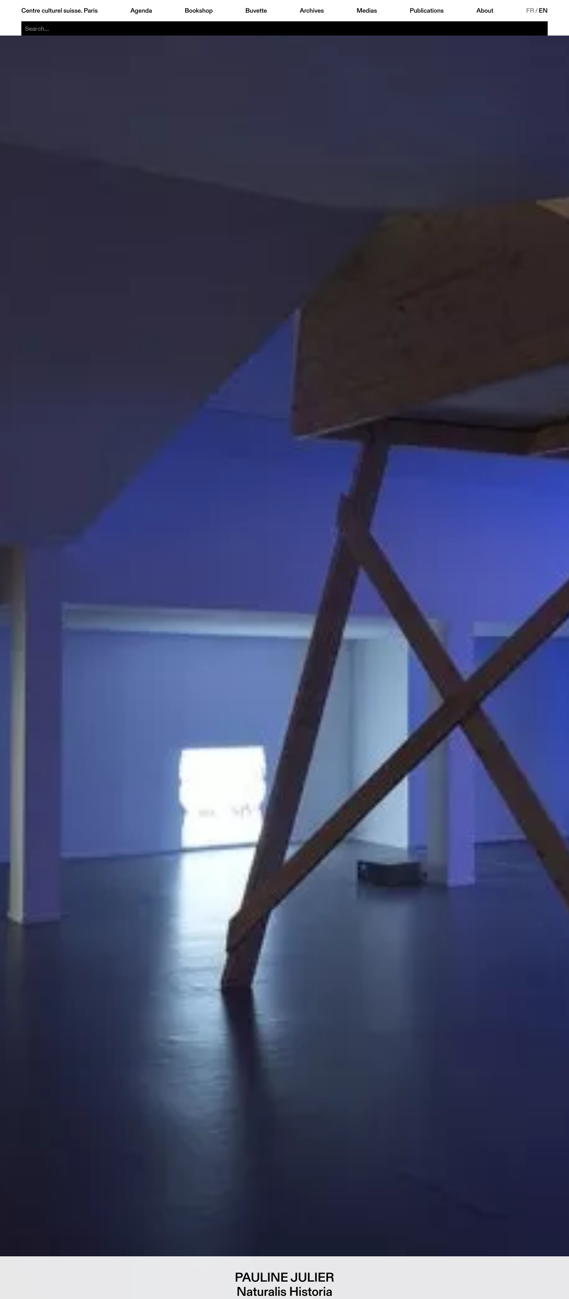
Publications (427, 10)
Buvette (256, 10)
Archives (312, 10)
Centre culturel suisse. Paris (59, 10)
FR (530, 10)
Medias (366, 10)
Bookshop (199, 10)
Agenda (141, 10)
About (485, 10)
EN (543, 10)
